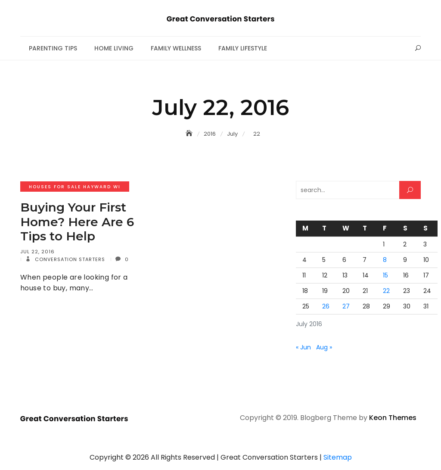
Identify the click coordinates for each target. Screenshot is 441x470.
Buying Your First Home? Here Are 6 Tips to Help (77, 221)
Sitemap (337, 457)
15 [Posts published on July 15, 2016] (385, 275)
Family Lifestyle (242, 48)
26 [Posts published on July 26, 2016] (325, 306)
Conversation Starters (69, 259)
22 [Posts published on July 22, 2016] (386, 290)
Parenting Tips (53, 48)
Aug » (324, 347)
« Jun (303, 347)
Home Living (114, 48)
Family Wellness (176, 48)
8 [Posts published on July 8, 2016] (385, 259)
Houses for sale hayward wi (75, 187)
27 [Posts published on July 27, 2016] (346, 306)
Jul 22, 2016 (37, 251)
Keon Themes (392, 418)
